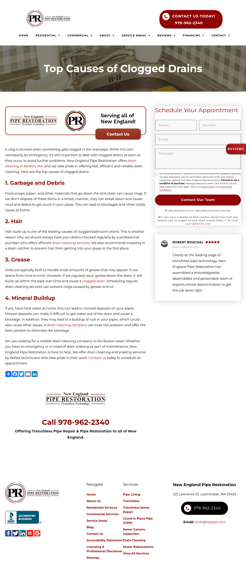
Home (91, 494)
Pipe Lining (131, 494)
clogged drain (93, 281)
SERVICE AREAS (134, 35)
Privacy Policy (207, 186)
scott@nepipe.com (198, 223)
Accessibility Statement (104, 540)
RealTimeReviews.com (185, 247)
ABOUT (105, 35)
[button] (236, 149)
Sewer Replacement (138, 547)
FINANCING (191, 35)
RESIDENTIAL (46, 35)
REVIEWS (164, 35)
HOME (23, 35)
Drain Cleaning (134, 540)
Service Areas (97, 520)
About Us (94, 501)
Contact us (97, 358)
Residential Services (102, 507)
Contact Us (95, 534)
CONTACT (218, 35)
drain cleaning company (67, 325)
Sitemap (93, 558)
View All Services (136, 553)
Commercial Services (102, 514)
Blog (90, 527)
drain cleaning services (71, 243)
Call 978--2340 (75, 422)
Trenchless (131, 501)
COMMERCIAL (77, 35)
